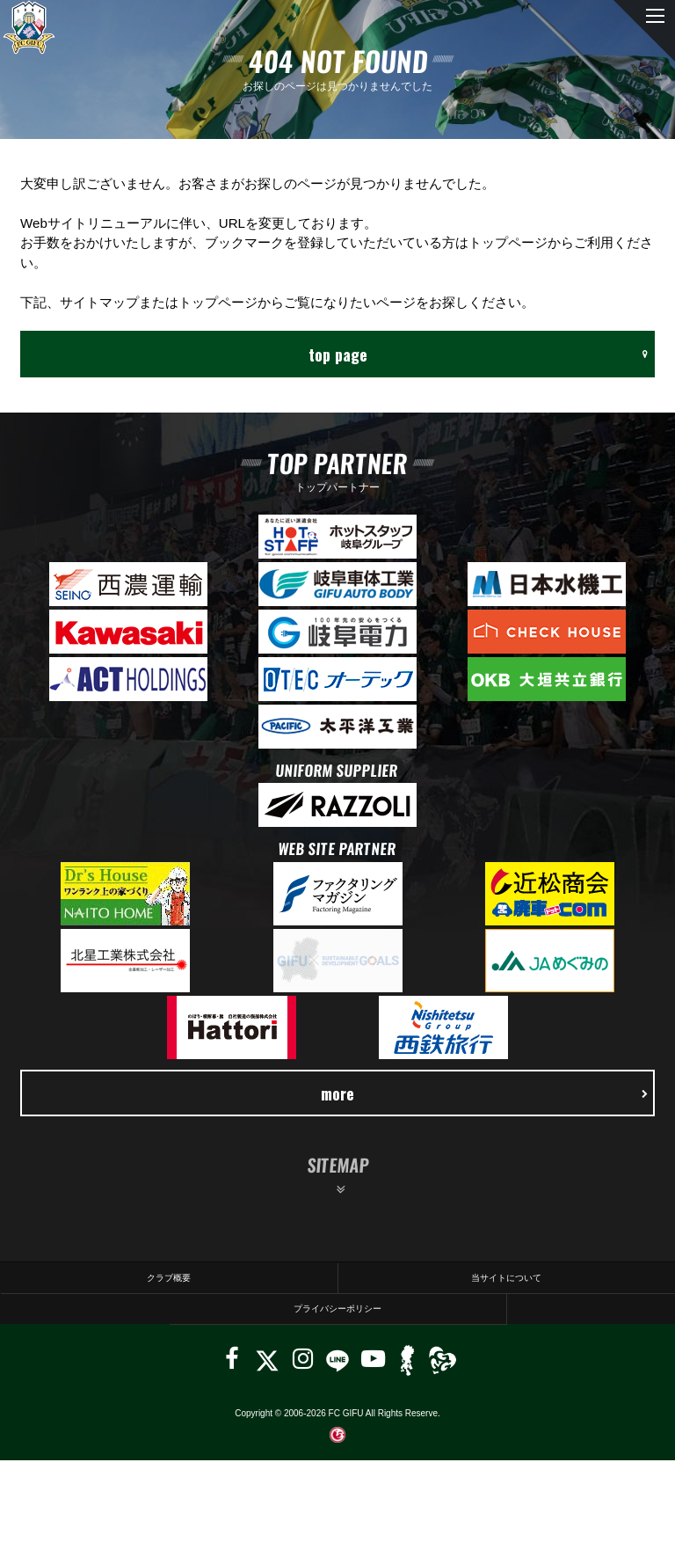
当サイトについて (506, 1278)
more (484, 1093)
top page (478, 354)
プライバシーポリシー (337, 1308)
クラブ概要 (169, 1278)
